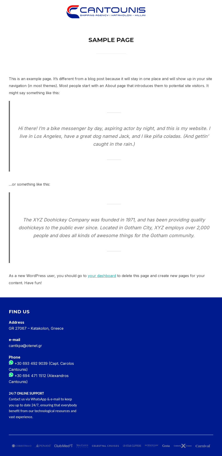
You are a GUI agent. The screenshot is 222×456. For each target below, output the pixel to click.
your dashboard (102, 275)
